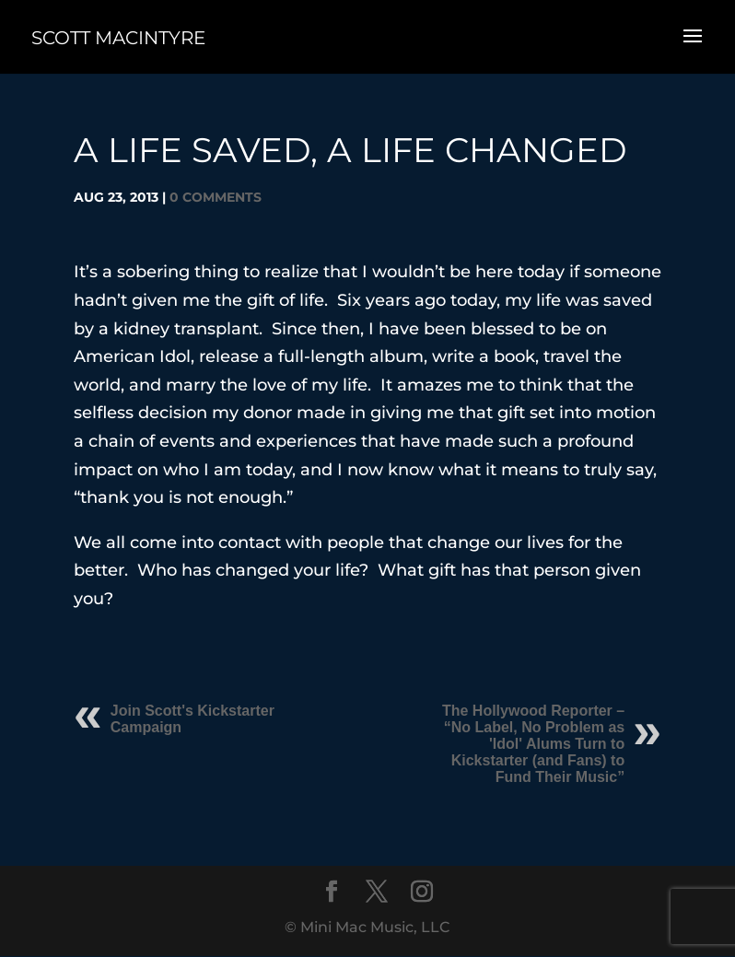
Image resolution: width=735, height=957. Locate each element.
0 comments (215, 197)
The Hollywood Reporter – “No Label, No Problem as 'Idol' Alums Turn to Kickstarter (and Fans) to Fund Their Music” (533, 744)
